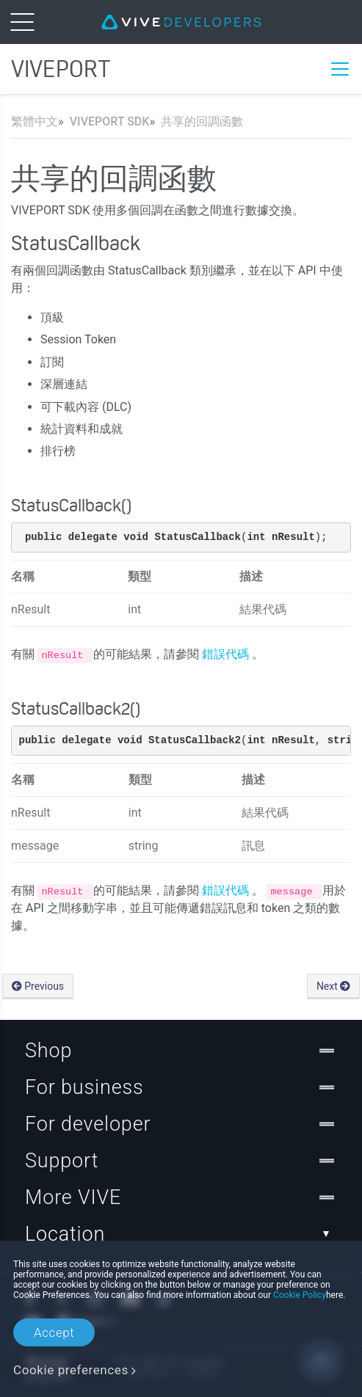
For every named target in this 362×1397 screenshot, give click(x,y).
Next (333, 986)
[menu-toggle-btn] (22, 22)
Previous (38, 986)
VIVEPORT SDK (110, 121)
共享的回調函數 (202, 121)
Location (181, 1234)
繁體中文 (34, 121)
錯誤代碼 (227, 654)
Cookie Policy (299, 1295)
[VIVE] (181, 22)
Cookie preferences (70, 1370)
